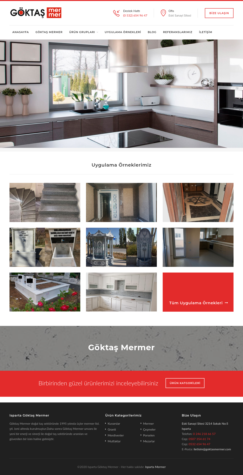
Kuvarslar (114, 423)
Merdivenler (116, 435)
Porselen (149, 435)
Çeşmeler (149, 429)
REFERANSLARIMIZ (178, 32)
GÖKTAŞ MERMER (49, 32)
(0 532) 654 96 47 (135, 15)
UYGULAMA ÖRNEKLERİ (123, 32)
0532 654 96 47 (199, 444)
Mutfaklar (114, 441)
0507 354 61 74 (199, 439)
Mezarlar (149, 441)
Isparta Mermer (155, 467)
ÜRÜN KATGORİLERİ (185, 383)
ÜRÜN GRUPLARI (82, 32)
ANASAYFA (20, 32)
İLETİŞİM (205, 32)
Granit (112, 429)
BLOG (152, 32)
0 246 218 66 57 (204, 433)
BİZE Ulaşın (219, 13)
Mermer (148, 423)
